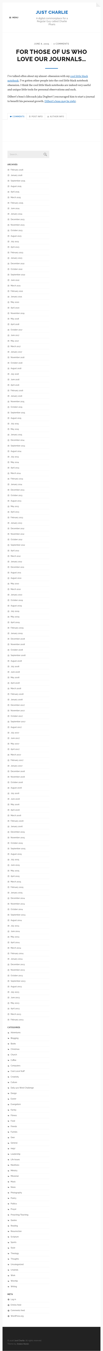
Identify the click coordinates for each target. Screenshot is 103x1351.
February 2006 (17, 821)
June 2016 (15, 380)
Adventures (16, 1033)
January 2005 (17, 893)
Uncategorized (17, 1264)
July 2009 (15, 611)
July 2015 (15, 424)
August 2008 (16, 661)
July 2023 (15, 242)
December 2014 (17, 440)
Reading (14, 1226)
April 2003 (15, 1009)
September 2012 (18, 545)
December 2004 (18, 898)
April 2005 (15, 876)
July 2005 (15, 860)
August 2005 (16, 854)
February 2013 (17, 518)
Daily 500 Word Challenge (22, 1088)
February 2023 (17, 253)
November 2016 (17, 357)
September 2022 (18, 275)
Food (13, 1121)
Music (13, 1182)
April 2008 (15, 683)
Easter (13, 1099)
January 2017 (16, 352)
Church (14, 1055)
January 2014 (16, 484)
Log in (13, 1299)
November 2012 (17, 534)
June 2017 (15, 335)
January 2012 (16, 562)
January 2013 (16, 523)
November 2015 (17, 402)
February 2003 (17, 1020)
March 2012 (16, 556)
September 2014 (18, 446)
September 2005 (18, 849)
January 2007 (16, 766)
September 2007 (18, 722)
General (14, 1143)
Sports (13, 1242)
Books (13, 1044)
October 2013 (16, 495)
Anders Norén (23, 1344)
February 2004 (17, 953)
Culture (14, 1082)
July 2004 (15, 926)
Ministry (14, 1171)
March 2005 (16, 882)
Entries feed (16, 1305)
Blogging (15, 1038)
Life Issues (15, 1160)
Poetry (13, 1198)
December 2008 (18, 639)
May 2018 (15, 319)
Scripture (15, 1237)
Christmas (15, 1049)
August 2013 (16, 501)
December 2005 (18, 832)
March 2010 (16, 589)
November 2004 (18, 904)
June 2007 (15, 738)
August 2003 (16, 987)
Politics (14, 1204)
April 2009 (15, 622)
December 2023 (17, 219)
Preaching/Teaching (19, 1215)
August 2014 (16, 451)
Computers (15, 1066)
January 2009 (17, 633)
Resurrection (16, 1231)
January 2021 (16, 297)
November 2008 (18, 644)
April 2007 (15, 749)
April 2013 (15, 512)
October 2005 (17, 843)
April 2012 (15, 551)
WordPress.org (17, 1316)
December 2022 (17, 264)
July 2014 (15, 457)
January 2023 (16, 258)
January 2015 (16, 435)
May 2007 (15, 744)
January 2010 (16, 595)
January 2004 (17, 959)
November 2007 (18, 711)
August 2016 (16, 368)
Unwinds (14, 1270)
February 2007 (17, 760)
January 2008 (17, 700)
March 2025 (16, 197)
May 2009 (15, 617)
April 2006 (15, 810)
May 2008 (15, 678)
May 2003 (15, 1003)
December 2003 (18, 964)
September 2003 (18, 981)
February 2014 (17, 479)
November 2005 (18, 838)
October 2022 (16, 269)
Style (13, 1248)
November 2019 (17, 313)
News (13, 1187)
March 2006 (16, 815)
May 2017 (15, 341)
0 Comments (61, 44)
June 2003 (15, 998)
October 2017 (16, 330)
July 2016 (15, 374)
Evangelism (16, 1104)
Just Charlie (52, 12)
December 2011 (17, 567)
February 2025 (17, 203)
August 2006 (16, 788)
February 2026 (17, 170)
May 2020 (15, 302)
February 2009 (17, 628)
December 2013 (17, 490)
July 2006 (15, 793)
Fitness (14, 1115)
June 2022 (15, 280)
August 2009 (16, 606)
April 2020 (15, 308)
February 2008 (17, 694)
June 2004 (15, 931)
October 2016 (16, 363)
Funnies (14, 1132)
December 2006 (18, 771)
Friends (14, 1126)
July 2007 (15, 733)
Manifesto (15, 1165)
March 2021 (16, 286)
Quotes (14, 1220)
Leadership (15, 1154)
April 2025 (15, 192)
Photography (16, 1193)
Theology (15, 1253)
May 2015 (15, 429)
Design (14, 1093)
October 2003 (17, 976)
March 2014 (16, 473)
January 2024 (16, 214)
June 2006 (15, 799)
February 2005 (17, 887)
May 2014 (15, 462)
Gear (13, 1137)
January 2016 (16, 396)
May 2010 (15, 584)
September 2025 (18, 181)
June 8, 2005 (41, 44)
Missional (15, 1176)
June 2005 (15, 865)
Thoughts (15, 1259)
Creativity (15, 1077)
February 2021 (17, 291)
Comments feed (18, 1310)
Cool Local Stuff (18, 1071)
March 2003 (16, 1014)
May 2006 (15, 804)
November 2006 (18, 777)
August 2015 (16, 418)
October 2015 (16, 407)
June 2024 (15, 208)
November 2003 (18, 970)
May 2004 (15, 937)
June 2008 (15, 672)
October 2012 (16, 540)
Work (13, 1275)
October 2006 (17, 782)
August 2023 (16, 236)
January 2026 (16, 175)
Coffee (13, 1060)
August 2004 (16, 920)
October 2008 (17, 650)
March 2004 (16, 948)
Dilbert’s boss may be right (60, 101)
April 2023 (15, 247)
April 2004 (15, 942)
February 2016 (17, 391)
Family (13, 1110)
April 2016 (15, 385)
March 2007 (16, 755)
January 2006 (17, 826)
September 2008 (18, 655)
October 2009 (17, 600)
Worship (14, 1281)
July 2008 (15, 667)
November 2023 (17, 225)
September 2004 (18, 915)
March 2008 (16, 689)
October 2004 (17, 909)
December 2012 (17, 529)
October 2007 (17, 716)
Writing (14, 1287)
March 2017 (16, 346)
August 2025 (16, 186)
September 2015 (18, 413)
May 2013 (15, 506)
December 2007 (18, 705)
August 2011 (16, 573)
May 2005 (15, 871)
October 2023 (16, 230)
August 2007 (16, 727)
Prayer (13, 1209)
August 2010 (16, 578)
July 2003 (15, 992)
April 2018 (15, 324)
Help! (13, 1149)
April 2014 (15, 468)
